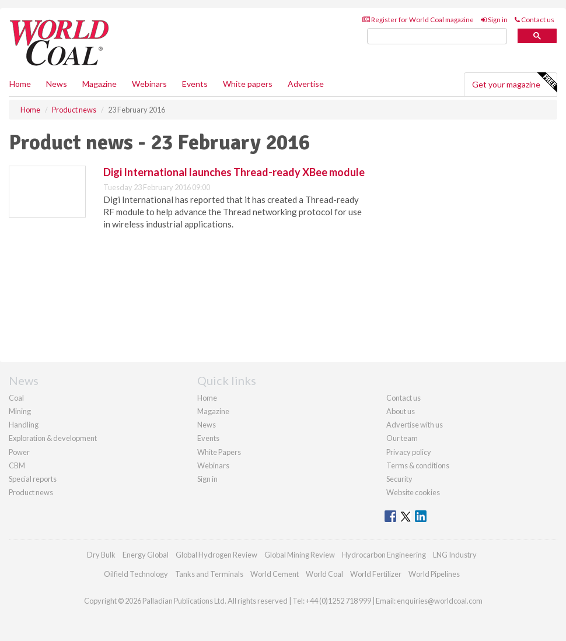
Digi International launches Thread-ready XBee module (234, 172)
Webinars (149, 84)
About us (400, 411)
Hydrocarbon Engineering (384, 554)
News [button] (56, 84)
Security (399, 479)
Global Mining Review (299, 554)
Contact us (534, 19)
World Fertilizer (375, 574)
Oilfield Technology (136, 574)
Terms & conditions (417, 465)
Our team (402, 438)
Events (195, 84)
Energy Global (146, 554)
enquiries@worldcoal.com (440, 600)
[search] (437, 36)
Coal (16, 397)
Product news (31, 492)
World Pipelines (434, 574)
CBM (17, 465)
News (206, 424)
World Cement (274, 574)
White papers (247, 84)
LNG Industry (455, 554)
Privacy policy (408, 452)
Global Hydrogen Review (216, 554)
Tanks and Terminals (209, 574)
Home (20, 84)
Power (19, 452)
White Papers (219, 452)
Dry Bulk (101, 554)
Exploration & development (53, 438)
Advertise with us (414, 424)
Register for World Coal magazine (418, 19)
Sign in (494, 19)
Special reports (33, 479)
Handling (24, 424)
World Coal (324, 574)
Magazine (99, 84)
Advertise (306, 84)
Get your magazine (514, 83)
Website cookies (413, 492)
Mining (20, 411)
